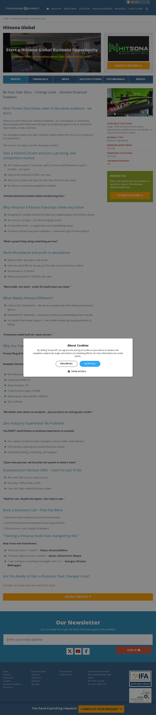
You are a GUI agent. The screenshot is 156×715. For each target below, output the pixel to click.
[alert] (78, 357)
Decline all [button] (66, 363)
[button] (78, 371)
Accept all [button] (90, 363)
